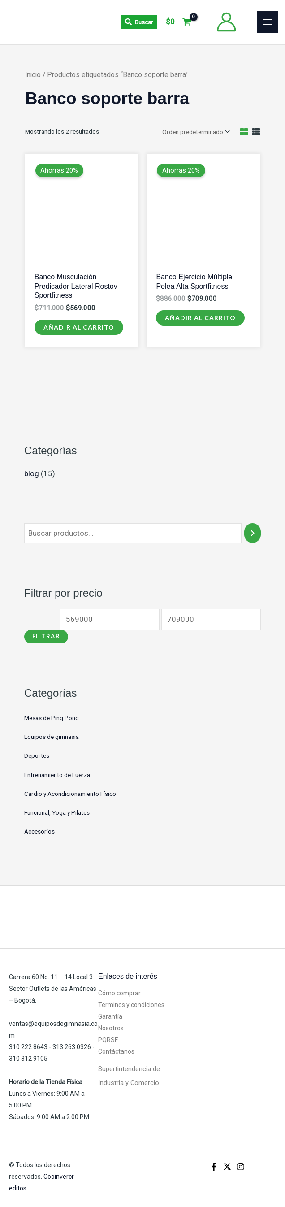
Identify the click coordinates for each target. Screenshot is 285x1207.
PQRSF (108, 1039)
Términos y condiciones (131, 1004)
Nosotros (111, 1027)
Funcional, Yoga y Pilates (57, 812)
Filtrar (46, 635)
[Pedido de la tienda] (195, 131)
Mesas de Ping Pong (51, 717)
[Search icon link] (139, 22)
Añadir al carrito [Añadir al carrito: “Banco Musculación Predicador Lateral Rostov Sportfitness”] (78, 326)
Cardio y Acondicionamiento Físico (70, 793)
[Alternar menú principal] (268, 22)
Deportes (36, 755)
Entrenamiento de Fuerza (57, 774)
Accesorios (39, 830)
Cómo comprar (119, 992)
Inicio (33, 74)
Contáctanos (116, 1051)
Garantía (110, 1016)
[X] (227, 1166)
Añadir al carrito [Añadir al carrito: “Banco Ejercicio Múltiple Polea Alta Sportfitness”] (200, 317)
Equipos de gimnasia (51, 736)
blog (31, 473)
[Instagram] (241, 1166)
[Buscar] (252, 533)
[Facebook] (214, 1166)
